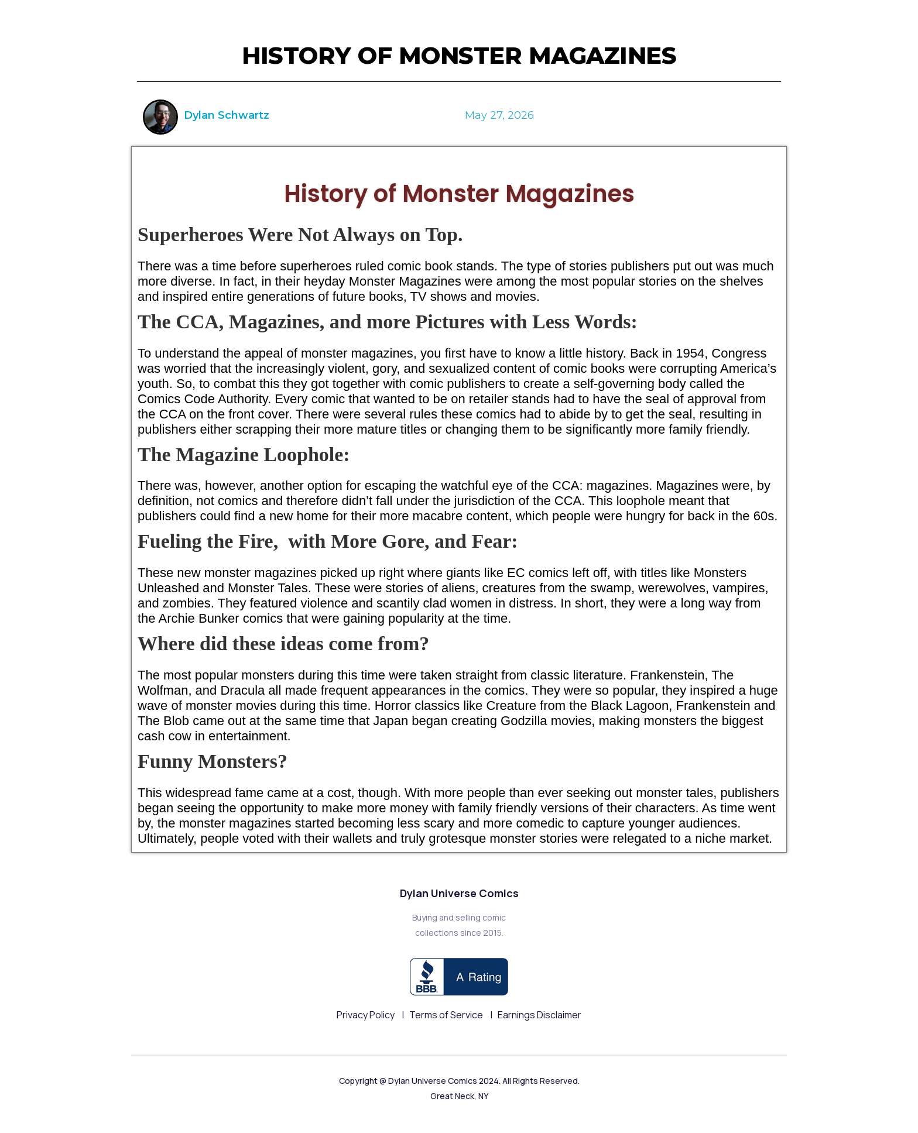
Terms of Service (447, 1014)
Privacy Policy (366, 1014)
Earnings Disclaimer (539, 1014)
